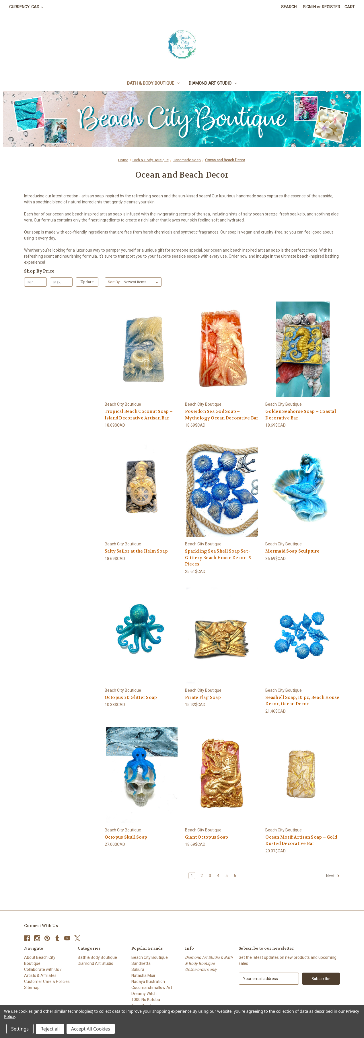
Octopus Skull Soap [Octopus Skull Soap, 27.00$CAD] (126, 837)
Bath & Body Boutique (153, 83)
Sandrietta (141, 963)
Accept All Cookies (90, 1029)
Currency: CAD (26, 7)
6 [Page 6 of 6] (235, 875)
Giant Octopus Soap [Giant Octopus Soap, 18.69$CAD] (206, 837)
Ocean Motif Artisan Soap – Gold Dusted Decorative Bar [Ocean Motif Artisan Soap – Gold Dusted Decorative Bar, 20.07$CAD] (301, 840)
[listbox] (142, 282)
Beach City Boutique (149, 957)
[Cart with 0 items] (349, 7)
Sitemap (32, 987)
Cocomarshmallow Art (151, 987)
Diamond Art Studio (213, 83)
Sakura (137, 969)
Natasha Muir (143, 975)
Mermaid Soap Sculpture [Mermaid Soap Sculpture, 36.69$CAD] (292, 551)
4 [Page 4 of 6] (218, 875)
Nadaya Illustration (148, 981)
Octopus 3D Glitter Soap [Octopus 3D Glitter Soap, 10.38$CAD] (131, 697)
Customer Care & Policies (47, 981)
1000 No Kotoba (145, 999)
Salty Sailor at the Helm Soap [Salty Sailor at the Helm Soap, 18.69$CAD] (136, 551)
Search (289, 7)
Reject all (50, 1029)
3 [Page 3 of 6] (210, 875)
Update (87, 281)
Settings (20, 1029)
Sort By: (114, 282)
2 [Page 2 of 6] (202, 875)
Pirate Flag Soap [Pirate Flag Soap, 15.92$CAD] (203, 697)
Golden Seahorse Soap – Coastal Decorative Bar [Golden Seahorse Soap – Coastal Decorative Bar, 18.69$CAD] (300, 415)
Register (331, 7)
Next (333, 876)
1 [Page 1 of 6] (192, 875)
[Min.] (35, 282)
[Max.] (61, 282)
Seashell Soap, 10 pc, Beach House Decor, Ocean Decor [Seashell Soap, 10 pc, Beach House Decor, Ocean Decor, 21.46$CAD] (302, 701)
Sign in (309, 7)
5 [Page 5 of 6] (226, 875)
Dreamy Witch (144, 993)
